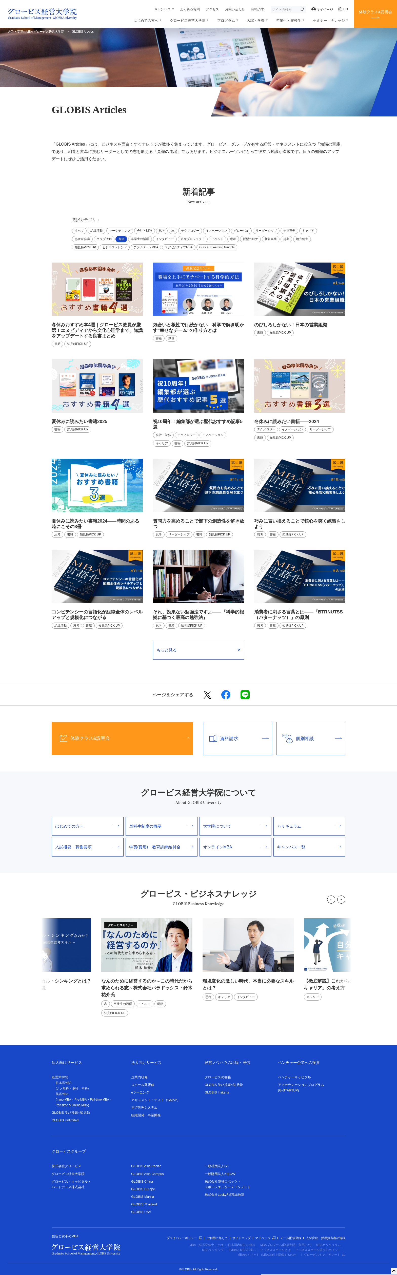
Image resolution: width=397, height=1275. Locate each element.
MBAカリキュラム (328, 1245)
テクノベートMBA (145, 247)
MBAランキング (213, 1250)
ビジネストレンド (115, 247)
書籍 (121, 239)
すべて (79, 230)
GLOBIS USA (141, 1212)
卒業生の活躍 (140, 239)
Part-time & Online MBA (72, 1105)
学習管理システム (144, 1107)
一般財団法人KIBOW (220, 1174)
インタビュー (165, 239)
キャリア (308, 230)
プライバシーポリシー (184, 1238)
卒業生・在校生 (288, 20)
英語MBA (62, 1094)
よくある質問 (190, 9)
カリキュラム (309, 826)
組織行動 (96, 230)
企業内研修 (139, 1077)
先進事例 (289, 230)
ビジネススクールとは (275, 1250)
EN (343, 9)
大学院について (235, 826)
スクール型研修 (142, 1085)
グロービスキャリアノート (324, 1255)
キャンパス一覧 (309, 847)
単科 (75, 1088)
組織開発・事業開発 (146, 1115)
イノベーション (216, 230)
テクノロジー (190, 230)
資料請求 (257, 9)
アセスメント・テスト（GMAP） (155, 1100)
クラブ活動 (104, 239)
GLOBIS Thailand (144, 1204)
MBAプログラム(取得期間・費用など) (285, 1245)
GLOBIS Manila (142, 1197)
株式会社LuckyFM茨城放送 (224, 1195)
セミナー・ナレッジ (329, 20)
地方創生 (302, 239)
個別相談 (309, 738)
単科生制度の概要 (161, 826)
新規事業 (271, 239)
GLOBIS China (142, 1181)
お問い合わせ (235, 9)
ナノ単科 (63, 1088)
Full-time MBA (99, 1099)
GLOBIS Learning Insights (216, 247)
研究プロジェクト (193, 239)
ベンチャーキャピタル (294, 1077)
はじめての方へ (145, 20)
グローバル (241, 230)
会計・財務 (144, 230)
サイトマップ (241, 1238)
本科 (85, 1088)
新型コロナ (250, 239)
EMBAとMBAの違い (242, 1250)
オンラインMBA (235, 847)
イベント (217, 239)
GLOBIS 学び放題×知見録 (71, 1112)
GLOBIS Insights (217, 1092)
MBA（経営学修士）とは (206, 1245)
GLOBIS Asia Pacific (146, 1166)
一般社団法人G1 (217, 1166)
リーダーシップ (266, 230)
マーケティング (119, 230)
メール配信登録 (290, 1238)
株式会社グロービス (66, 1166)
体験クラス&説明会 (375, 12)
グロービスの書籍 (218, 1077)
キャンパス (162, 9)
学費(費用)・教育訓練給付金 (161, 847)
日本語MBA (63, 1083)
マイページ (322, 9)
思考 (162, 230)
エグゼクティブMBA (179, 247)
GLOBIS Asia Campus (147, 1174)
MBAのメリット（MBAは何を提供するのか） (268, 1255)
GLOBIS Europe (143, 1189)
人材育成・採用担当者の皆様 (325, 1238)
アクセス (212, 9)
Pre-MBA (80, 1099)
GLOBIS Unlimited (65, 1120)
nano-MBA (64, 1099)
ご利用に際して (217, 1238)
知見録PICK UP (85, 247)
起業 (286, 239)
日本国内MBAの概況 (242, 1245)
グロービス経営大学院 (187, 20)
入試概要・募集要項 (87, 847)
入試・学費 (256, 20)
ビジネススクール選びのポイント (318, 1250)
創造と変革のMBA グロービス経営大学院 (36, 31)
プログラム (226, 20)
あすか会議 (82, 239)
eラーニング (140, 1092)
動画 (233, 239)
